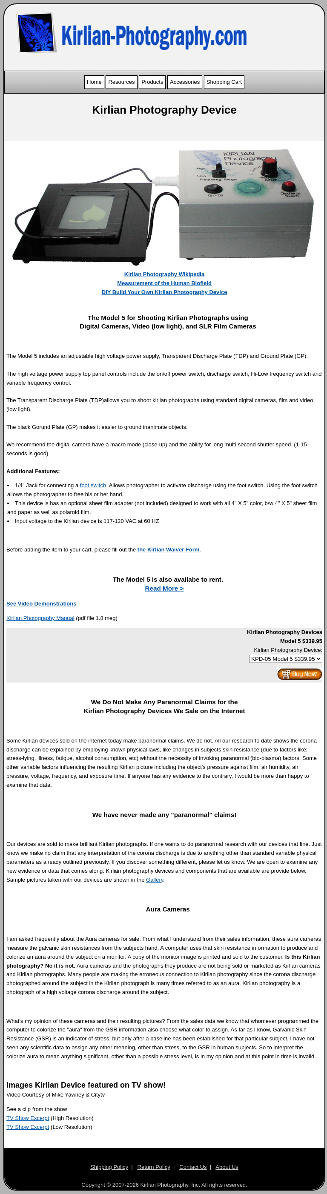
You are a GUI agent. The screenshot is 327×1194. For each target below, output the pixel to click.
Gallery (154, 880)
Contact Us (193, 1167)
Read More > (164, 588)
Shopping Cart (224, 82)
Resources (121, 82)
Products (152, 82)
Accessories (185, 82)
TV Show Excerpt (27, 1118)
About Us (226, 1167)
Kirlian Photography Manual (40, 618)
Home (94, 82)
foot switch (93, 485)
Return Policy (154, 1167)
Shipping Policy (109, 1167)
